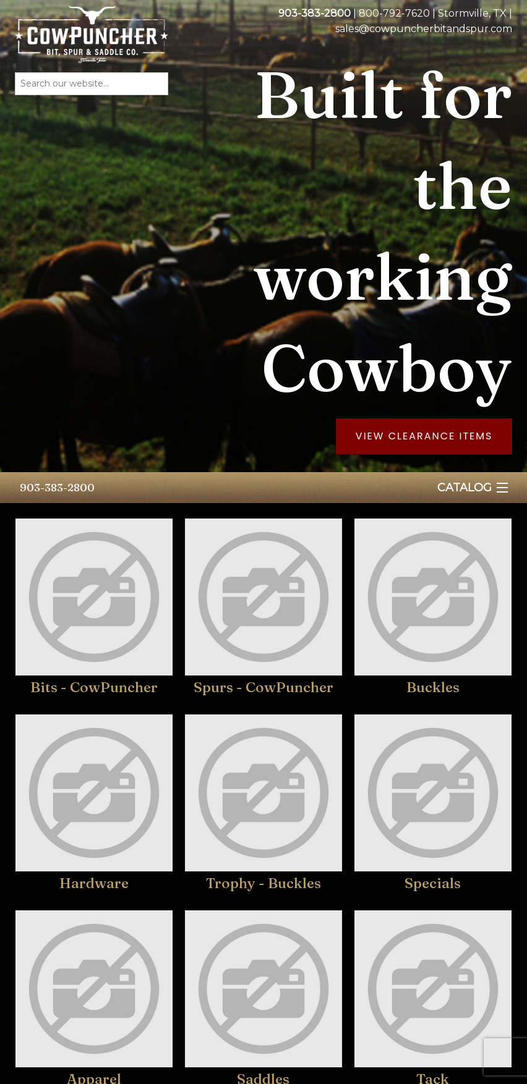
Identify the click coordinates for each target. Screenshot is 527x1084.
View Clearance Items (424, 436)
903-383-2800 (57, 487)
